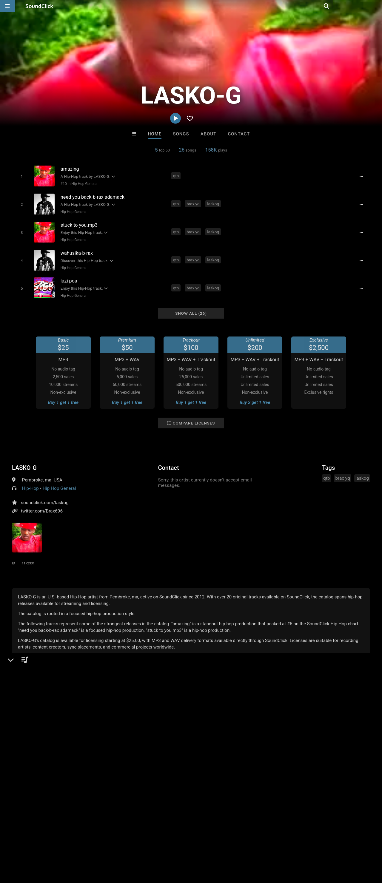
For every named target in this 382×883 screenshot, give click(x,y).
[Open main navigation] (7, 6)
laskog (214, 202)
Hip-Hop (30, 484)
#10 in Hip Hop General (78, 183)
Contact (239, 134)
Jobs (82, 847)
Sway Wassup (166, 756)
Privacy (142, 847)
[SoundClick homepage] (39, 6)
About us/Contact (53, 847)
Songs (181, 134)
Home (154, 134)
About (208, 134)
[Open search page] (376, 6)
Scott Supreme (117, 756)
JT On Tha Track (265, 756)
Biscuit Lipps (215, 756)
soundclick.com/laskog (45, 498)
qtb (177, 175)
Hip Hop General (73, 211)
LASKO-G (24, 463)
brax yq (193, 202)
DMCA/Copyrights (111, 847)
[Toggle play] (21, 176)
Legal (161, 847)
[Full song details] (362, 176)
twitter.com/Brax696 (42, 506)
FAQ (25, 847)
